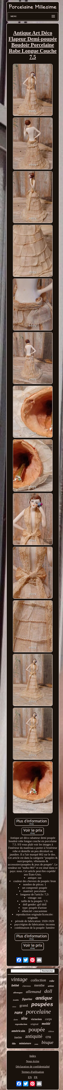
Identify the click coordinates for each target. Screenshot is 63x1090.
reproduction (21, 1024)
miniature (25, 1043)
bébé (15, 985)
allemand (33, 991)
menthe (39, 985)
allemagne (18, 992)
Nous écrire (32, 1061)
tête (24, 1018)
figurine (27, 999)
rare (18, 1012)
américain (18, 1031)
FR (35, 1077)
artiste (51, 986)
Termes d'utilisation (33, 1072)
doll (48, 991)
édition (51, 1031)
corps (48, 1019)
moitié (46, 1023)
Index (32, 1056)
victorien (36, 1019)
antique (44, 998)
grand (23, 1005)
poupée (36, 1029)
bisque (47, 1042)
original (34, 1024)
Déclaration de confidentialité (33, 1066)
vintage (19, 979)
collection (38, 980)
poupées (42, 1005)
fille (14, 1043)
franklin (16, 1000)
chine (14, 1007)
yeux (36, 1044)
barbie (18, 1037)
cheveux (27, 986)
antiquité (33, 1036)
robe (51, 980)
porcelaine (38, 1011)
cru (48, 1036)
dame (16, 1019)
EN (30, 1077)
